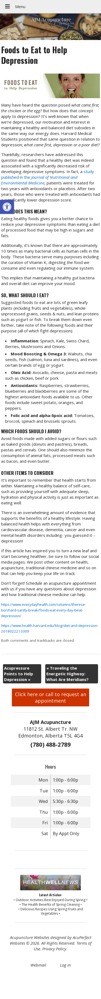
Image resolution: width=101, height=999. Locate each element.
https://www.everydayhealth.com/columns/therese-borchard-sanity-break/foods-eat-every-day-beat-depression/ (43, 610)
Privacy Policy (54, 948)
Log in (65, 965)
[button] (7, 207)
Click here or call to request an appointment (50, 697)
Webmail (38, 965)
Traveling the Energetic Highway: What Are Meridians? (67, 673)
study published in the (47, 177)
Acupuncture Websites (29, 937)
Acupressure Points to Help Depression (18, 673)
